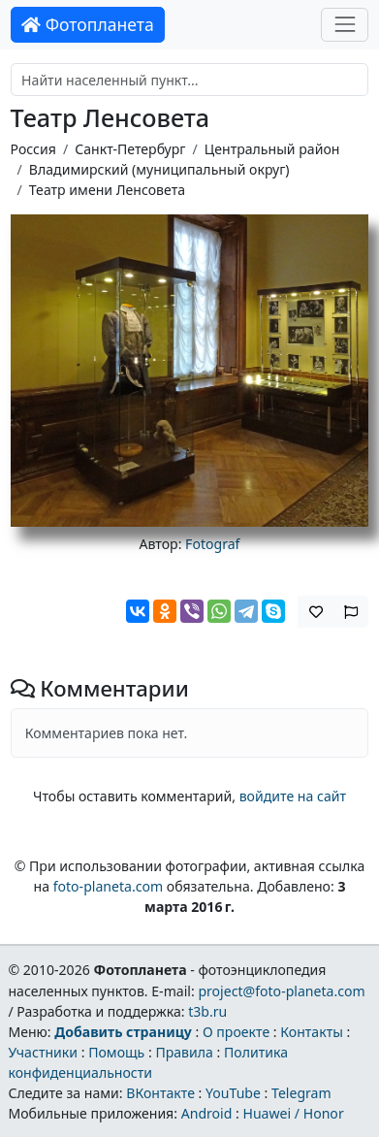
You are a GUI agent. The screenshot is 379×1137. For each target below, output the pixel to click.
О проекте (236, 1032)
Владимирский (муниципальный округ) (159, 169)
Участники (43, 1052)
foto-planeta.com (108, 886)
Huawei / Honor (292, 1113)
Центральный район (272, 149)
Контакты (311, 1032)
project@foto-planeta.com (281, 991)
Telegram (301, 1093)
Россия (33, 149)
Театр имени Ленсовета (107, 189)
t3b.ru (207, 1011)
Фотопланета (87, 24)
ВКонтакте (160, 1093)
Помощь (116, 1052)
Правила (183, 1052)
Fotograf (212, 544)
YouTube (233, 1093)
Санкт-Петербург (130, 149)
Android (207, 1113)
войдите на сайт (292, 796)
